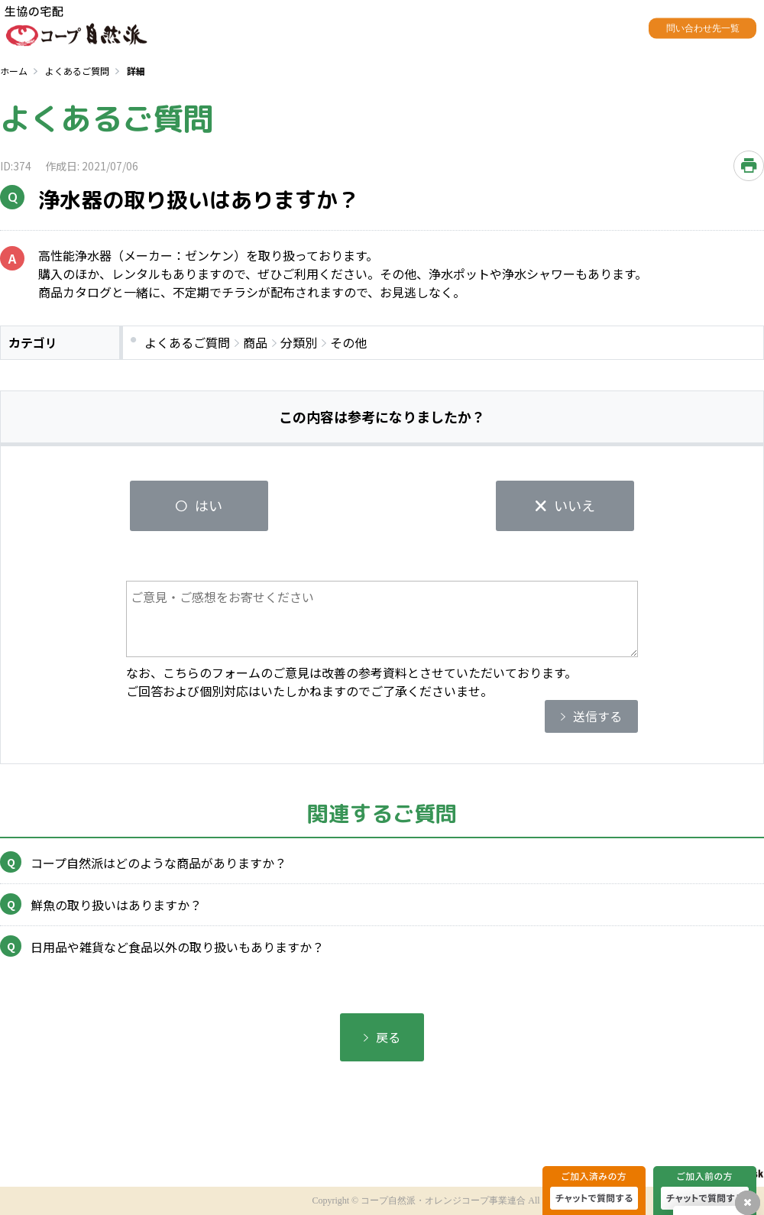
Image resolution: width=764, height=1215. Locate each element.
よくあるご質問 (77, 70)
